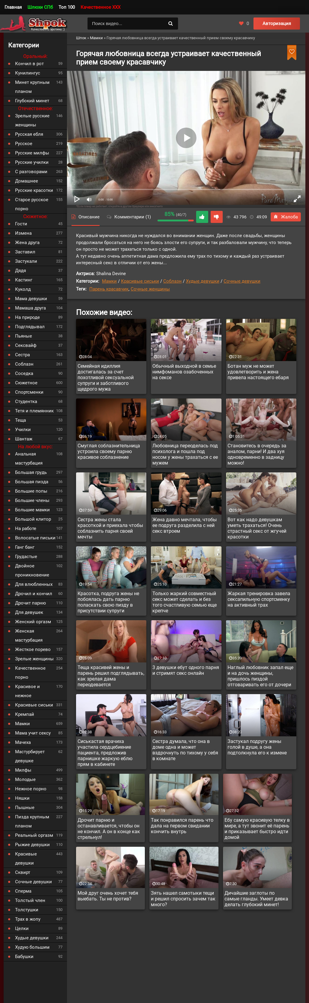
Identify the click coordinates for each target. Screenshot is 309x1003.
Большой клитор (33, 519)
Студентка (26, 401)
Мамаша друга (30, 308)
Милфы (23, 770)
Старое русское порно (31, 204)
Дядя (20, 270)
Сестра (22, 354)
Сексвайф (26, 345)
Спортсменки (29, 392)
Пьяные (23, 336)
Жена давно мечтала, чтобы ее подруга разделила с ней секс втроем (184, 525)
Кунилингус (27, 73)
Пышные (24, 807)
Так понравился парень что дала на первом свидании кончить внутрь (182, 825)
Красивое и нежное (27, 691)
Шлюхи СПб (40, 7)
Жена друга (27, 242)
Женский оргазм (33, 621)
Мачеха (23, 742)
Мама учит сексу (33, 733)
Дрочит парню (30, 603)
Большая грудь (31, 472)
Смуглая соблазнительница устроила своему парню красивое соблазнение (109, 451)
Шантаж (23, 439)
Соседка (24, 373)
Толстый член (30, 900)
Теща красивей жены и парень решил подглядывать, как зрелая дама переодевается (111, 676)
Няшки (22, 798)
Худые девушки (202, 281)
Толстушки (26, 910)
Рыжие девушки (32, 844)
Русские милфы (32, 153)
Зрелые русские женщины (32, 120)
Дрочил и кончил (33, 593)
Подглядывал (30, 326)
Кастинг (23, 280)
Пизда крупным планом (32, 821)
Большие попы (31, 491)
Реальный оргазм (34, 835)
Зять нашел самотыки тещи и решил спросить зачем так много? (183, 898)
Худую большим (32, 947)
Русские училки (32, 162)
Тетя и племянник (34, 411)
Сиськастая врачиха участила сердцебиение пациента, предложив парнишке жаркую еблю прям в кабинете (105, 752)
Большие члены (32, 500)
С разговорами (31, 171)
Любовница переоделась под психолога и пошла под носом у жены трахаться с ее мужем (185, 454)
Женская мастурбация (29, 635)
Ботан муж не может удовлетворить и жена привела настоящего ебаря (258, 371)
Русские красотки (34, 190)
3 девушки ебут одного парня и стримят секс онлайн (185, 670)
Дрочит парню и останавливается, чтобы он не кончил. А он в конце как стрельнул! (109, 828)
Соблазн (172, 281)
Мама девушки (31, 298)
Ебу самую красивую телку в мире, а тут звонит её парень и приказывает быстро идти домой (257, 828)
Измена (23, 233)
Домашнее (26, 181)
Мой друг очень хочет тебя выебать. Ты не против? (108, 896)
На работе (25, 528)
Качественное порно (30, 672)
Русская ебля (29, 134)
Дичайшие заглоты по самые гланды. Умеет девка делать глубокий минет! (256, 898)
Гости (21, 224)
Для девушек (29, 612)
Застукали (26, 261)
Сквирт (22, 872)
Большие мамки (32, 510)
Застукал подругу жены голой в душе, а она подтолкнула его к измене (257, 747)
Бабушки (24, 956)
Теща (20, 420)
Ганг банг (24, 547)
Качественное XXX (100, 7)
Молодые (25, 779)
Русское (23, 143)
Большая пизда (31, 481)
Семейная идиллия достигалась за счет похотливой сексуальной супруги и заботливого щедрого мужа (106, 377)
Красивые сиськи (140, 281)
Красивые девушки (26, 858)
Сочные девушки (242, 281)
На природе (27, 317)
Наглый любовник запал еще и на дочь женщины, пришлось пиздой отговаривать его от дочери (260, 676)
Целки (22, 928)
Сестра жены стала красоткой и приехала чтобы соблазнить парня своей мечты (110, 528)
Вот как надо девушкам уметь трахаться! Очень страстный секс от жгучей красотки (257, 528)
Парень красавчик (109, 289)
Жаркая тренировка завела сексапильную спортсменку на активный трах (259, 599)
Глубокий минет (32, 100)
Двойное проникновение (32, 570)
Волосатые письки (35, 538)
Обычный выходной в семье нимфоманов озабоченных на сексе (184, 371)
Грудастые (26, 556)
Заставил (25, 252)
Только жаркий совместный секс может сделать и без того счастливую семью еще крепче (184, 602)
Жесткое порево (33, 649)
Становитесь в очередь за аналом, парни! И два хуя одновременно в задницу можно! (257, 454)
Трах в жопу (27, 919)
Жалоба (286, 217)
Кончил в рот (29, 63)
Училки (23, 429)
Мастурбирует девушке (30, 756)
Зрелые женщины (34, 659)
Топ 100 (67, 7)
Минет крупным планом (32, 87)
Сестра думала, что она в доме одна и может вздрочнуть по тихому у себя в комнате (185, 749)
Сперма (23, 891)
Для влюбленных (34, 584)
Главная (13, 7)
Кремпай (24, 714)
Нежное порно (30, 789)
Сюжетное (26, 383)
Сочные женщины (150, 289)
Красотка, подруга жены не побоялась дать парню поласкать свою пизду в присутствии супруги (108, 602)
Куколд (23, 289)
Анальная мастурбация (29, 458)
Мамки (109, 281)
